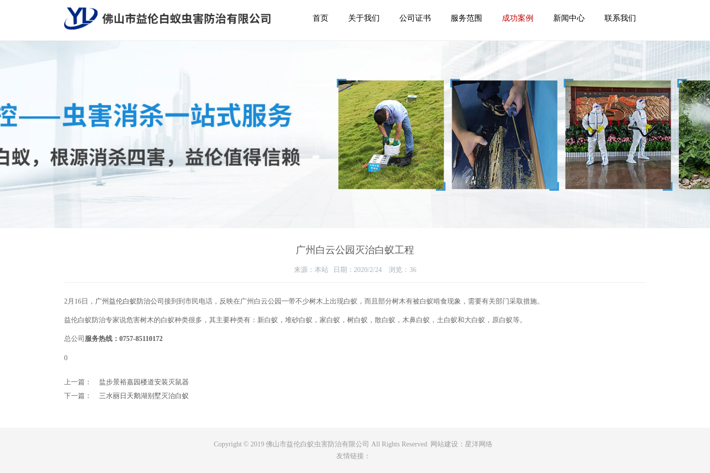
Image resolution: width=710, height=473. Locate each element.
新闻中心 (569, 18)
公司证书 (415, 18)
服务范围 (466, 18)
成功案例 (517, 18)
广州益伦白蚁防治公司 (129, 301)
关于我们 (364, 18)
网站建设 (444, 444)
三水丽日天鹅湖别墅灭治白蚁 (144, 396)
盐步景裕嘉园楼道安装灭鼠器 (144, 382)
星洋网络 (479, 444)
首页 (320, 18)
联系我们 (620, 18)
